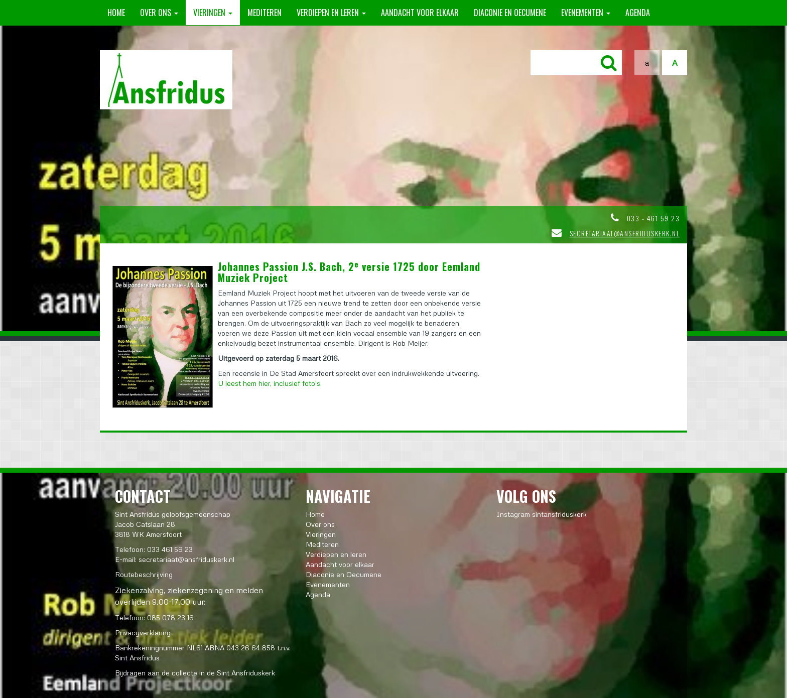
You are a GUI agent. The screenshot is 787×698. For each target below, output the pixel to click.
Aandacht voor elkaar (420, 13)
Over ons (159, 13)
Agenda (637, 13)
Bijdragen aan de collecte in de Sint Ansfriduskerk (195, 672)
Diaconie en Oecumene (510, 13)
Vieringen (212, 13)
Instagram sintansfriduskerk (541, 514)
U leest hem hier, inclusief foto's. (270, 383)
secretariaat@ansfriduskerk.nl (625, 233)
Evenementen (585, 13)
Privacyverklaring (143, 632)
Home (116, 13)
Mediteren (264, 13)
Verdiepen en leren (331, 13)
